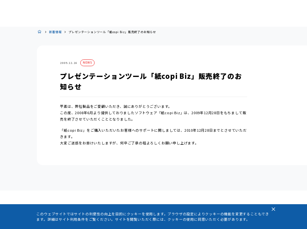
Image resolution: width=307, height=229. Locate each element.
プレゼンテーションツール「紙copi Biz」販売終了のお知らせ (112, 32)
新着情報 (55, 32)
